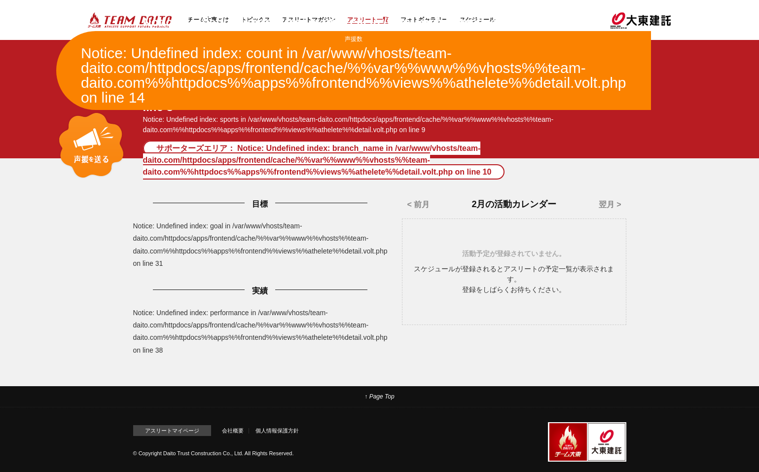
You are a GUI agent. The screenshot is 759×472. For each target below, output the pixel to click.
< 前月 (418, 204)
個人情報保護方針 (277, 431)
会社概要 (233, 431)
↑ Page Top (379, 396)
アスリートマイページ (172, 431)
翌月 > (610, 204)
